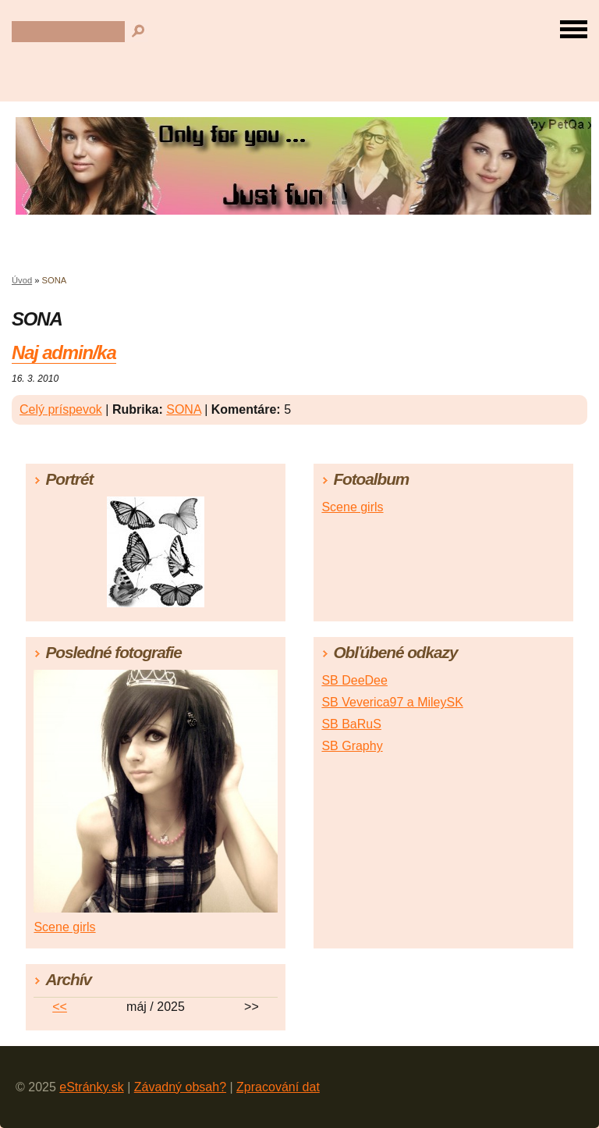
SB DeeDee (354, 680)
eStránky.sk (91, 1087)
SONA (183, 409)
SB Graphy (351, 746)
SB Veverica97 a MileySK (392, 702)
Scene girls (352, 507)
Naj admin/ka (64, 352)
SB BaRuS (351, 724)
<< (59, 1006)
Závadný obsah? (180, 1087)
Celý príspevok (60, 409)
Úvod (22, 280)
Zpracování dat (278, 1087)
